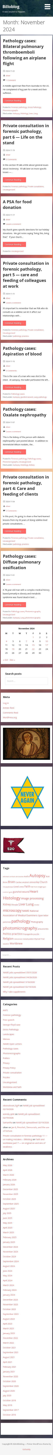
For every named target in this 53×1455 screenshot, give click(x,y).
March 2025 (8, 1232)
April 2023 (7, 1323)
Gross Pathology (34, 107)
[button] (48, 5)
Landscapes (8, 1034)
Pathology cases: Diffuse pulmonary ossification (22, 561)
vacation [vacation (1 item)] (6, 944)
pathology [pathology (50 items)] (20, 921)
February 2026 (9, 1179)
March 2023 (8, 1328)
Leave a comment (13, 224)
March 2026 (8, 1175)
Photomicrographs (10, 110)
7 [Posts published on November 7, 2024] (26, 641)
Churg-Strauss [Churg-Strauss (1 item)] (8, 887)
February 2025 (9, 1237)
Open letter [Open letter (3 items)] (43, 915)
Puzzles (6, 1077)
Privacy (6, 1063)
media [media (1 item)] (36, 905)
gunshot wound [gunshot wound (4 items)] (21, 891)
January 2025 (9, 1242)
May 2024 (7, 1275)
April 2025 (7, 1227)
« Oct (5, 660)
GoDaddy (26, 1449)
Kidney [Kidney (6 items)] (7, 904)
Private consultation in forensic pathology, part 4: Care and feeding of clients (26, 485)
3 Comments (11, 370)
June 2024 (7, 1271)
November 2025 (10, 1194)
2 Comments (11, 510)
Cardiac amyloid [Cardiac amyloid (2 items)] (22, 882)
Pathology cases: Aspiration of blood (22, 351)
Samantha (7, 1122)
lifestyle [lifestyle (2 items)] (14, 904)
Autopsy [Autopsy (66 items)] (37, 875)
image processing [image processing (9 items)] (32, 898)
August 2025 (9, 1208)
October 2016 (9, 1414)
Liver (31, 113)
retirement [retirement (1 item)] (18, 939)
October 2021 (9, 1347)
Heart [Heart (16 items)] (34, 891)
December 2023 (10, 1299)
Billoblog (10, 6)
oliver (8, 75)
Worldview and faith (12, 1087)
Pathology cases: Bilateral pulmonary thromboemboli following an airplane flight (24, 52)
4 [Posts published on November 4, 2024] (6, 641)
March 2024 (8, 1285)
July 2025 (7, 1213)
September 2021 (11, 1352)
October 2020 (9, 1381)
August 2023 (9, 1319)
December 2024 (10, 1247)
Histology (24, 113)
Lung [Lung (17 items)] (30, 904)
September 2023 (11, 1314)
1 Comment (11, 80)
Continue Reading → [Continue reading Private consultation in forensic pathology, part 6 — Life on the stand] (14, 179)
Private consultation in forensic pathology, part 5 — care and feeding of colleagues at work (26, 274)
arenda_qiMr (9, 1114)
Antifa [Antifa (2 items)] (26, 876)
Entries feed (8, 707)
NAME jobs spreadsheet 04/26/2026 (20, 977)
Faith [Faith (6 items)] (27, 886)
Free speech (8, 1020)
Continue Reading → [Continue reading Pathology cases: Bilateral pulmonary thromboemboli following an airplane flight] (14, 100)
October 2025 (9, 1199)
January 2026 (9, 1184)
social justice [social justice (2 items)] (28, 939)
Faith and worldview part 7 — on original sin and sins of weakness (24, 1143)
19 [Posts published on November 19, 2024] (13, 649)
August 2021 (9, 1357)
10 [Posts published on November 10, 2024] (47, 641)
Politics (6, 1058)
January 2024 (9, 1294)
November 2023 (10, 1304)
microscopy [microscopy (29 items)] (12, 910)
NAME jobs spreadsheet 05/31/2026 (20, 972)
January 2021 (9, 1371)
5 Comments (11, 159)
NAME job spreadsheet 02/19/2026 (19, 987)
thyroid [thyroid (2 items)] (37, 939)
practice (25, 336)
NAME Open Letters (12, 1044)
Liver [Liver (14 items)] (22, 904)
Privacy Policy (9, 1067)
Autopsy (16, 113)
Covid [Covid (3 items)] (16, 886)
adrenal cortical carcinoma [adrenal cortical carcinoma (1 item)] (13, 876)
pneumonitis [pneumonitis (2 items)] (43, 929)
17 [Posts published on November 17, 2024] (47, 645)
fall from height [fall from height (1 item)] (37, 887)
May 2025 (7, 1222)
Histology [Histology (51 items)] (11, 898)
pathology (17, 336)
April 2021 (7, 1362)
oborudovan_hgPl (11, 1105)
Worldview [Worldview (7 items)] (16, 943)
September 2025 (11, 1203)
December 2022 (10, 1338)
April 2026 (7, 1170)
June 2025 (7, 1218)
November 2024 (10, 1251)
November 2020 (10, 1376)
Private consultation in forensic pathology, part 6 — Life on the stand (26, 134)
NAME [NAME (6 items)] (25, 910)
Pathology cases (17, 394)
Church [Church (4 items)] (43, 882)
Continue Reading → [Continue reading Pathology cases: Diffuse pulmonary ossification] (14, 604)
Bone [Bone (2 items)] (5, 882)
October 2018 (9, 1400)
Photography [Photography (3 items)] (37, 921)
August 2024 (9, 1266)
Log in (6, 703)
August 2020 (9, 1391)
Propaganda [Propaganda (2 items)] (27, 934)
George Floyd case (11, 1024)
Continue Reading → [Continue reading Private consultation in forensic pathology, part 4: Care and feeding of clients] (14, 531)
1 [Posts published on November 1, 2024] (33, 637)
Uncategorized (9, 189)
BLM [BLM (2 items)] (47, 876)
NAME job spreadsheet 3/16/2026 (19, 982)
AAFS (5, 1010)
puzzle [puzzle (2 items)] (36, 934)
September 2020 (11, 1386)
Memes (6, 1039)
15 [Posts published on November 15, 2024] (33, 645)
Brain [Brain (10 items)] (11, 882)
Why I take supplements (14, 991)
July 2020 (7, 1395)
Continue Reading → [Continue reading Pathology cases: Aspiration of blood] (14, 387)
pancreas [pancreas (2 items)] (7, 922)
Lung (36, 113)
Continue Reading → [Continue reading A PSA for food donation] (14, 244)
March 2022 (8, 1342)
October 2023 (9, 1309)
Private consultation (36, 186)
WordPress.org (10, 717)
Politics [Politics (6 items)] (7, 933)
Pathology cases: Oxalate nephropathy (24, 412)
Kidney (31, 465)
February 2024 (9, 1290)
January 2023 (9, 1333)
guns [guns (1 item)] (10, 892)
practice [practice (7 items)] (17, 933)
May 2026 (7, 1165)
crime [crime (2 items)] (21, 886)
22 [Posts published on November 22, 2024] (33, 649)
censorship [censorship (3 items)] (34, 882)
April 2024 (7, 1280)
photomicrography (32, 618)
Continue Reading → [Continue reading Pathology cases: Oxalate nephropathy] (14, 451)
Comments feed (10, 712)
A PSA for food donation (17, 204)
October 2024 (9, 1256)
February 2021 (9, 1366)
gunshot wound (26, 397)
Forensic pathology (19, 107)
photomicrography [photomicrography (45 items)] (20, 928)
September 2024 (11, 1261)
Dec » (12, 660)
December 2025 (10, 1189)
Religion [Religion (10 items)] (8, 938)
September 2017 (11, 1410)
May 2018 (7, 1405)
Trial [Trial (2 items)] (42, 939)
